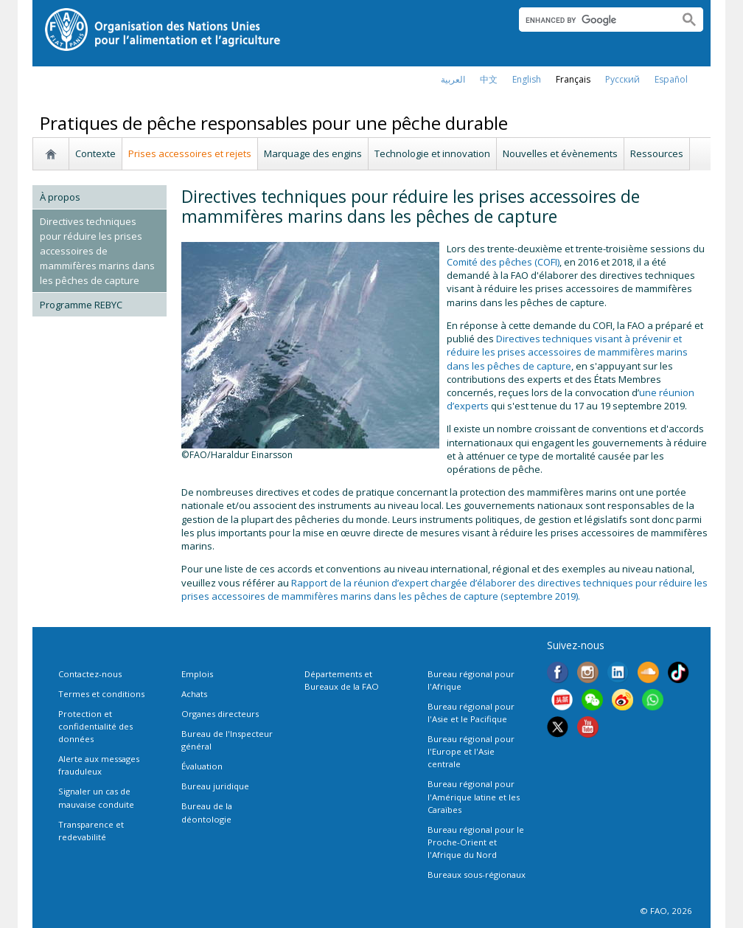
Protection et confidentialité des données (95, 726)
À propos (60, 197)
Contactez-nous (90, 673)
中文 (489, 79)
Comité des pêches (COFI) (503, 262)
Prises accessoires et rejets (189, 153)
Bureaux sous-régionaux (477, 874)
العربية (453, 79)
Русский (622, 79)
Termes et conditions (101, 693)
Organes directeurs (220, 713)
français (573, 79)
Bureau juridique (215, 786)
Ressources (656, 153)
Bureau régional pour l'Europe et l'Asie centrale (471, 751)
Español (671, 79)
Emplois (197, 673)
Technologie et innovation (432, 153)
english (526, 79)
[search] (593, 20)
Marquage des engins (313, 153)
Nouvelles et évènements (560, 153)
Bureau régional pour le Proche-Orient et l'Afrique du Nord (476, 842)
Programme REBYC (81, 304)
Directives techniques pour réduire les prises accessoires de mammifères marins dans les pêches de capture (97, 251)
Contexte (95, 153)
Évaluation (202, 766)
